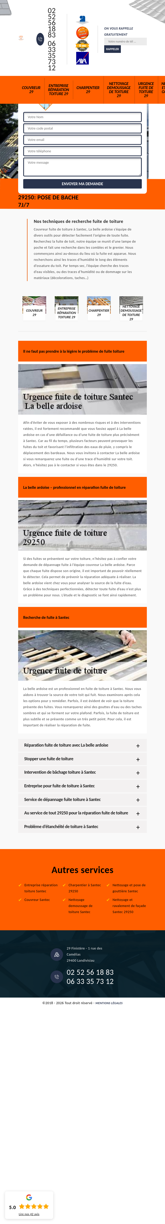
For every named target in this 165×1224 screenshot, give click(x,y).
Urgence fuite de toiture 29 (146, 89)
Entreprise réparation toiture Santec (41, 888)
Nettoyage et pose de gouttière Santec (129, 888)
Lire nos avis (29, 1214)
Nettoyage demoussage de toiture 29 (118, 89)
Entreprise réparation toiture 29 (58, 89)
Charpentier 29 (87, 89)
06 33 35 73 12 (52, 55)
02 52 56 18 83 (52, 23)
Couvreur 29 (31, 89)
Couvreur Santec (37, 900)
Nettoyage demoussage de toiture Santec (81, 906)
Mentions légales (109, 1003)
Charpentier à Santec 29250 (85, 888)
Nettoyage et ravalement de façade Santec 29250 (129, 906)
